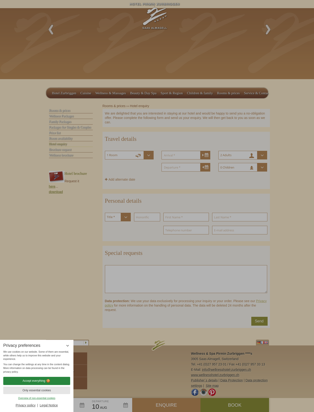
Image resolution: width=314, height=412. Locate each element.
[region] (36, 362)
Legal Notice (49, 405)
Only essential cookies (37, 390)
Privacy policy (26, 405)
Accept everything (37, 381)
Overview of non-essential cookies (36, 398)
